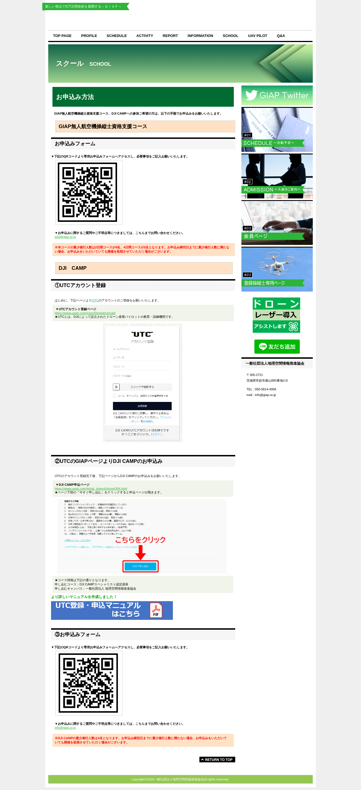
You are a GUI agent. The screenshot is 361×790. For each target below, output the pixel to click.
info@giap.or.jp (65, 236)
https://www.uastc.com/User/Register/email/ (85, 313)
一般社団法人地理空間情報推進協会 (144, 20)
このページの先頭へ (217, 759)
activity (145, 36)
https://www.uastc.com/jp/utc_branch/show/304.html (91, 488)
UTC (95, 300)
